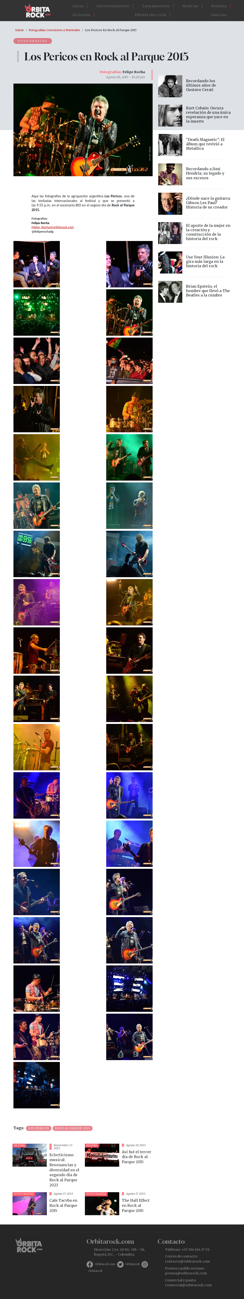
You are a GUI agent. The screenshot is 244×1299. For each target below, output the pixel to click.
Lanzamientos (156, 6)
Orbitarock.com (105, 1264)
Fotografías (33, 41)
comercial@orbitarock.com (188, 1285)
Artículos (82, 15)
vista (47, 1166)
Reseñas (219, 6)
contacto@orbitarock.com (187, 1261)
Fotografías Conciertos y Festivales (54, 30)
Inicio (78, 6)
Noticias (190, 6)
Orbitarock (132, 1264)
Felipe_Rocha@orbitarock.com (53, 227)
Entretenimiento (113, 6)
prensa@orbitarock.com (186, 1273)
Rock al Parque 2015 (72, 1128)
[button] (36, 263)
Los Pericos (38, 1128)
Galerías (219, 15)
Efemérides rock (151, 15)
